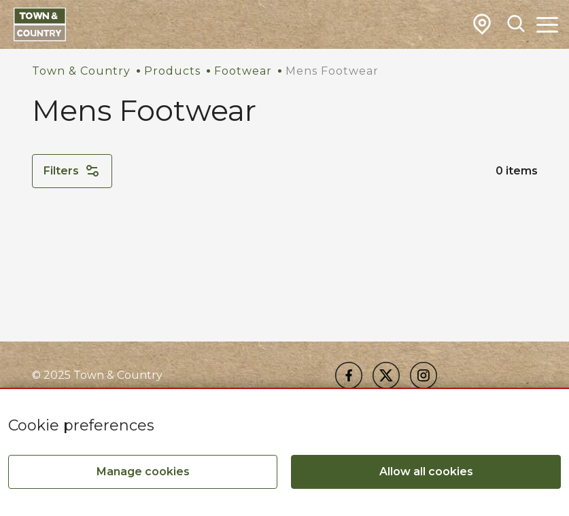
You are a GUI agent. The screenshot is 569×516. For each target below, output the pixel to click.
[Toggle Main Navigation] (547, 24)
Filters (72, 171)
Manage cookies (143, 471)
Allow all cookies (426, 471)
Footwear (243, 70)
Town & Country (81, 70)
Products (172, 70)
